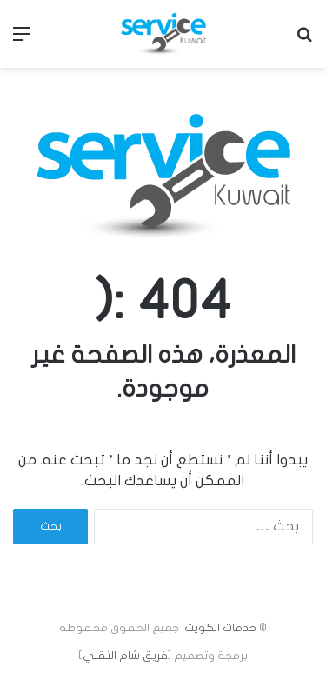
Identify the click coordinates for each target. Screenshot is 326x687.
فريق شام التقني (125, 656)
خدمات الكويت (220, 628)
